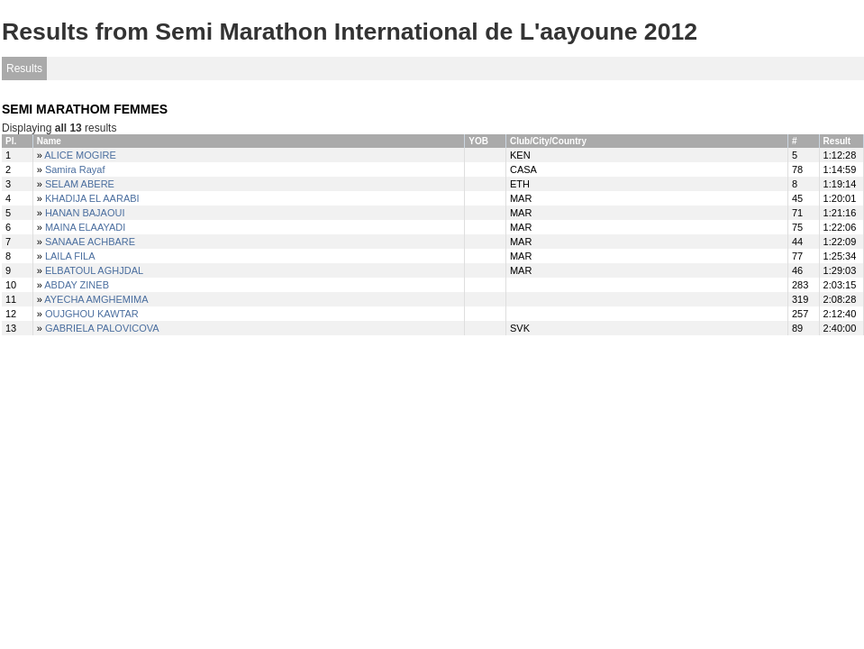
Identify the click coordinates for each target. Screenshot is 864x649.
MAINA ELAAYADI (85, 227)
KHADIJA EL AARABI (92, 198)
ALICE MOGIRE (79, 155)
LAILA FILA (70, 256)
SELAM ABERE (79, 183)
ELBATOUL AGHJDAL (94, 270)
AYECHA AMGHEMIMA (96, 299)
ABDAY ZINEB (76, 284)
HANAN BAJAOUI (85, 212)
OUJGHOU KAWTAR (92, 313)
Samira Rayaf (75, 169)
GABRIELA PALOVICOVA (102, 328)
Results (24, 68)
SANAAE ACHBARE (90, 241)
